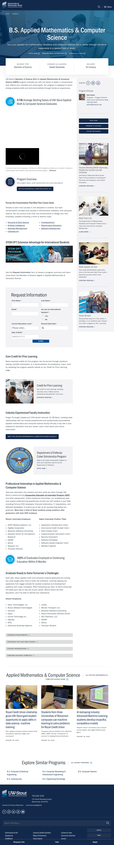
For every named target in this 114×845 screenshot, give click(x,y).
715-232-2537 (92, 102)
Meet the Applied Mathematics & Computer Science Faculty (32, 436)
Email (14, 309)
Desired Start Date (48, 324)
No (46, 319)
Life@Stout (9, 838)
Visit (99, 835)
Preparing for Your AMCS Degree (22, 642)
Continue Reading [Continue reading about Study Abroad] (86, 327)
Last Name (45, 301)
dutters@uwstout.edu (94, 105)
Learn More (84, 232)
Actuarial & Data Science (18, 222)
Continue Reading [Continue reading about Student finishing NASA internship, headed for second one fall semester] (86, 186)
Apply (99, 830)
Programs (15, 14)
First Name (16, 301)
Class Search (37, 838)
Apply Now (33, 53)
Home (7, 14)
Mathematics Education (51, 225)
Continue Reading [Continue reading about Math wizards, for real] (86, 280)
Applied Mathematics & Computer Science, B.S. (35, 188)
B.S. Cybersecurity (14, 779)
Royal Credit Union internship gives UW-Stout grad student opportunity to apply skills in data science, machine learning (21, 719)
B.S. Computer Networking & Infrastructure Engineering (54, 773)
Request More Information (53, 53)
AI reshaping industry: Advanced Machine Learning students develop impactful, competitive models (92, 717)
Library (63, 838)
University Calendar (68, 835)
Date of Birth (17, 332)
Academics (9, 835)
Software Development (50, 228)
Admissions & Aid (11, 833)
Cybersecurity (13, 231)
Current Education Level (21, 324)
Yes (46, 316)
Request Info (19, 842)
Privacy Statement (17, 805)
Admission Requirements (18, 635)
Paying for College (93, 131)
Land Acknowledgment (33, 805)
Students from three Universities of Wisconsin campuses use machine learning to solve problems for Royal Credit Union (55, 719)
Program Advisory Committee (21, 656)
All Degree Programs (80, 762)
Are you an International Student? (51, 310)
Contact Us (6, 805)
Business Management (17, 228)
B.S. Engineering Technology (54, 779)
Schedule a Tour (76, 53)
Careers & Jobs (66, 833)
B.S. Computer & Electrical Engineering (17, 773)
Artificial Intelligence (16, 225)
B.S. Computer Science (87, 771)
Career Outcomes (57, 67)
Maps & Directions (39, 835)
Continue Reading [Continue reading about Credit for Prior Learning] (44, 397)
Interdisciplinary (48, 222)
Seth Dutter (91, 95)
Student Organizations (18, 649)
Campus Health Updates (42, 833)
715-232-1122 (38, 796)
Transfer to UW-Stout (93, 126)
